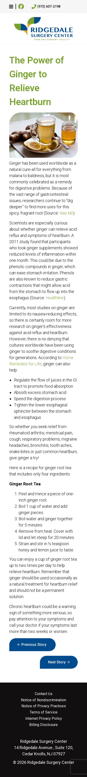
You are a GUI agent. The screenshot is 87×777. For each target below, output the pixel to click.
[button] (11, 6)
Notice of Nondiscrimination (43, 700)
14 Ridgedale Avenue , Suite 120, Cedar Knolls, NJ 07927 (43, 747)
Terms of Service (44, 712)
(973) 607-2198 (46, 6)
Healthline (55, 297)
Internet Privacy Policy (43, 718)
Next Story (57, 662)
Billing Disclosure (43, 725)
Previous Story (33, 644)
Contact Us (43, 694)
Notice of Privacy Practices (43, 706)
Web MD (66, 213)
